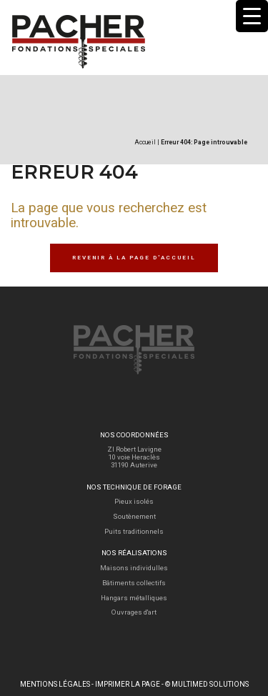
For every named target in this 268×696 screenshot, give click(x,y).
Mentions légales (55, 684)
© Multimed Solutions (207, 684)
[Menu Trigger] (252, 16)
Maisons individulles (134, 568)
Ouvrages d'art (134, 612)
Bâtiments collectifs (134, 583)
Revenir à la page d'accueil (134, 257)
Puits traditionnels (134, 531)
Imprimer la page (127, 684)
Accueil (145, 142)
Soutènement (134, 516)
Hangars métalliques (134, 598)
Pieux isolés (134, 501)
